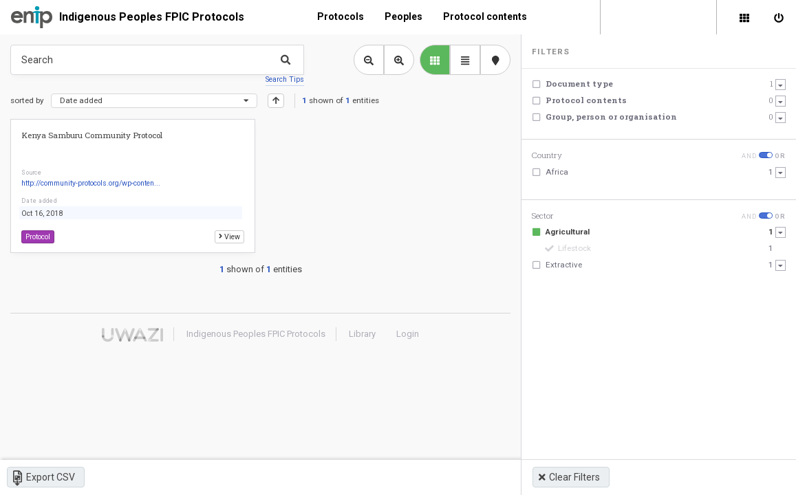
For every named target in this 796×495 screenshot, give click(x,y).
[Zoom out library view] (369, 60)
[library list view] (435, 60)
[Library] (744, 17)
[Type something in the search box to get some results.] (157, 60)
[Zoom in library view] (399, 60)
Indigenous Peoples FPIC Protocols (151, 16)
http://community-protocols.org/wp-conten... (90, 183)
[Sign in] (779, 17)
